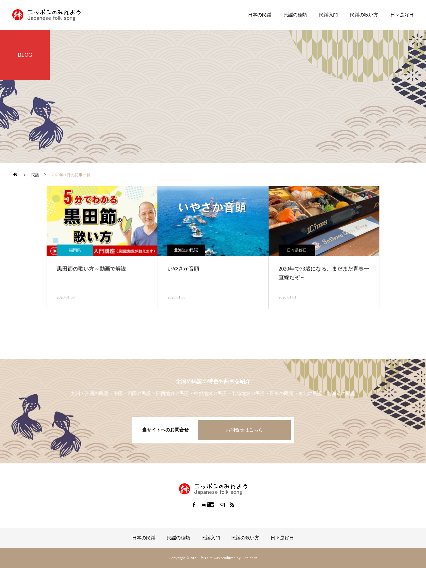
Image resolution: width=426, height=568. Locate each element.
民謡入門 (328, 14)
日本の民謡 (259, 14)
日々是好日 (402, 14)
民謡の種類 (295, 14)
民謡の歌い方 (364, 14)
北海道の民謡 (186, 250)
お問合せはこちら (244, 429)
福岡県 (75, 250)
